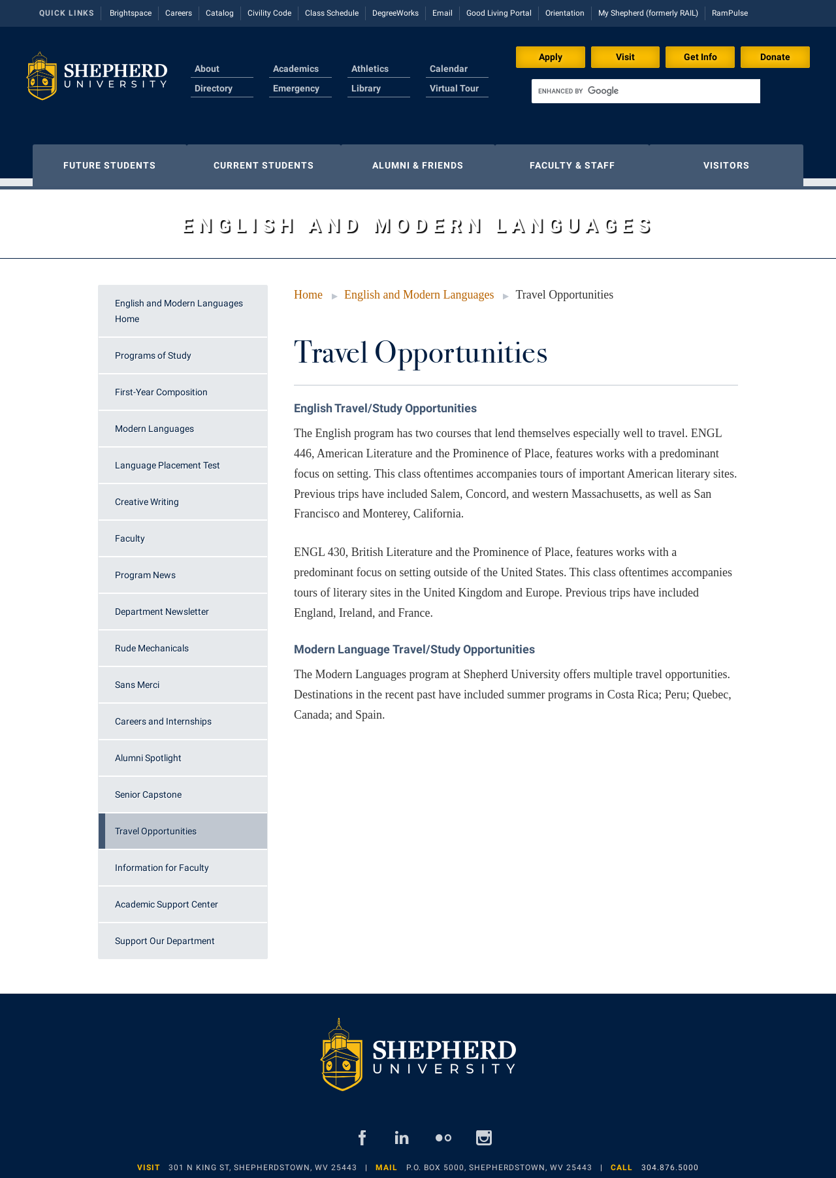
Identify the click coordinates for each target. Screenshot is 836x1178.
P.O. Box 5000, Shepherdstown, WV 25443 (499, 1161)
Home (308, 288)
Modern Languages (154, 422)
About (207, 68)
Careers (178, 13)
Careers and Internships (163, 715)
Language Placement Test (167, 458)
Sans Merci (137, 678)
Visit (625, 57)
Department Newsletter (162, 605)
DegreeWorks (395, 13)
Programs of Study (153, 349)
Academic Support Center (166, 897)
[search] (646, 91)
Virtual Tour (454, 88)
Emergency (296, 88)
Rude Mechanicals (152, 641)
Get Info (700, 57)
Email (442, 13)
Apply (550, 57)
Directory (214, 88)
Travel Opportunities (156, 824)
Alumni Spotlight (148, 751)
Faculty (130, 532)
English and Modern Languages (419, 288)
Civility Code (269, 13)
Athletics (370, 68)
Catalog (220, 13)
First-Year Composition (161, 385)
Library (366, 88)
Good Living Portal (499, 13)
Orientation (565, 13)
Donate (775, 57)
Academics (296, 68)
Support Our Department (165, 934)
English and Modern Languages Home (179, 304)
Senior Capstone (148, 788)
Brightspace (131, 13)
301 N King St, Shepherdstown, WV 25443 (263, 1161)
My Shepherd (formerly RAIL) (648, 13)
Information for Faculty (162, 861)
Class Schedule (332, 13)
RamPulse (730, 13)
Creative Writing (147, 495)
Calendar (449, 68)
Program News (145, 568)
